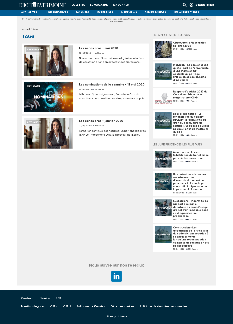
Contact (27, 298)
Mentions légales (32, 306)
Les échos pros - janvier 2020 (101, 121)
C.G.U (67, 306)
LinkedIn (116, 276)
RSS (58, 298)
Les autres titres (186, 12)
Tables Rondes (155, 12)
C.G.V (53, 306)
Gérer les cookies (122, 306)
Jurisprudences (56, 12)
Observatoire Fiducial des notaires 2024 (189, 44)
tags (35, 29)
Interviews (129, 12)
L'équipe (44, 298)
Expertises (105, 12)
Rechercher (186, 5)
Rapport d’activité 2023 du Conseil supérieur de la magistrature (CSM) (190, 94)
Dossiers (83, 12)
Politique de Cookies (91, 306)
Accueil (26, 29)
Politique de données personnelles (163, 306)
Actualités (29, 12)
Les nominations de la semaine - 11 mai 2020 (112, 84)
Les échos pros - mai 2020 (98, 48)
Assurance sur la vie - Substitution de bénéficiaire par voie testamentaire (191, 155)
